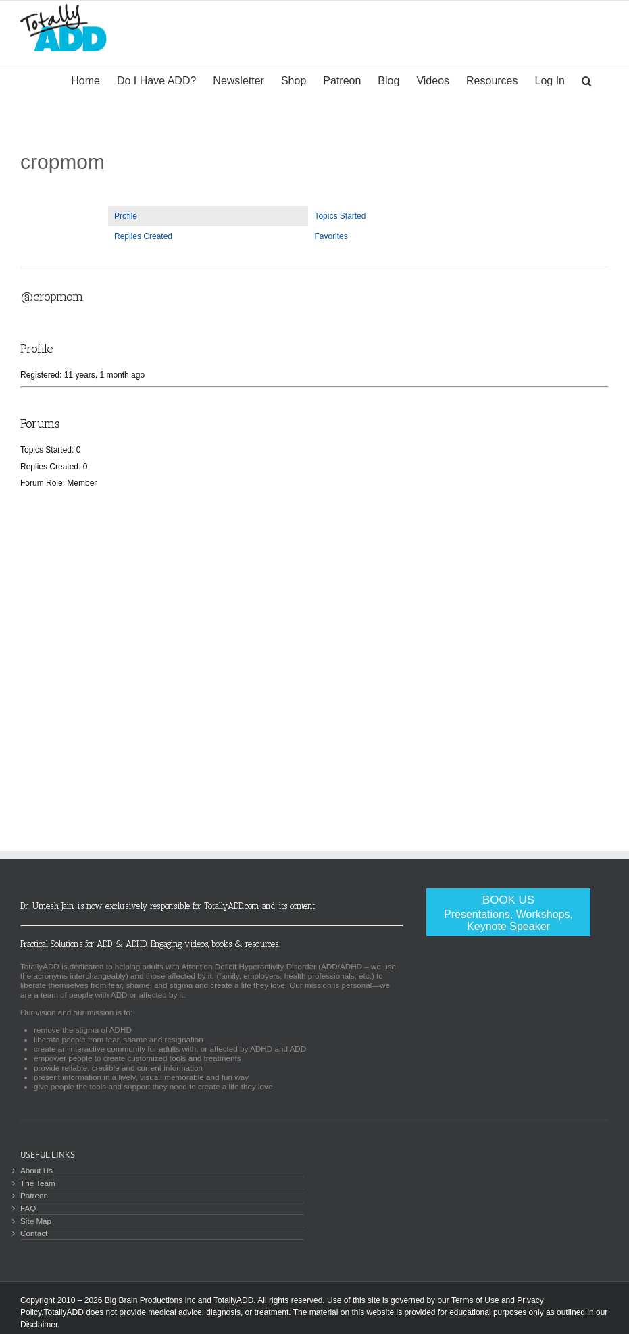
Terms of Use (475, 1300)
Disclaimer (38, 1324)
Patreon (34, 1195)
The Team (37, 1183)
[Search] (587, 79)
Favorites (330, 236)
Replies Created (143, 236)
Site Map (35, 1220)
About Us (36, 1170)
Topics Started (340, 216)
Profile (125, 216)
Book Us (508, 913)
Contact (33, 1233)
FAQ (28, 1208)
